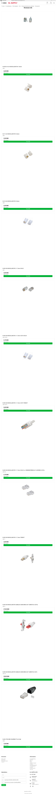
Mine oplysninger (4, 760)
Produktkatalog (33, 758)
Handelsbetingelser (33, 765)
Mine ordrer (3, 758)
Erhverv (54, 0)
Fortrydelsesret (32, 766)
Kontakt (31, 764)
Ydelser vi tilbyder (33, 763)
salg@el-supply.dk (35, 784)
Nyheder (31, 759)
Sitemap (31, 769)
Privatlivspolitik (32, 768)
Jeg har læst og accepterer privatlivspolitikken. (12, 782)
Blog (31, 760)
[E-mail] (13, 777)
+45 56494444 (34, 781)
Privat (51, 0)
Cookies (31, 767)
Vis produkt (28, 74)
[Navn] (13, 774)
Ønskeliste (3, 759)
